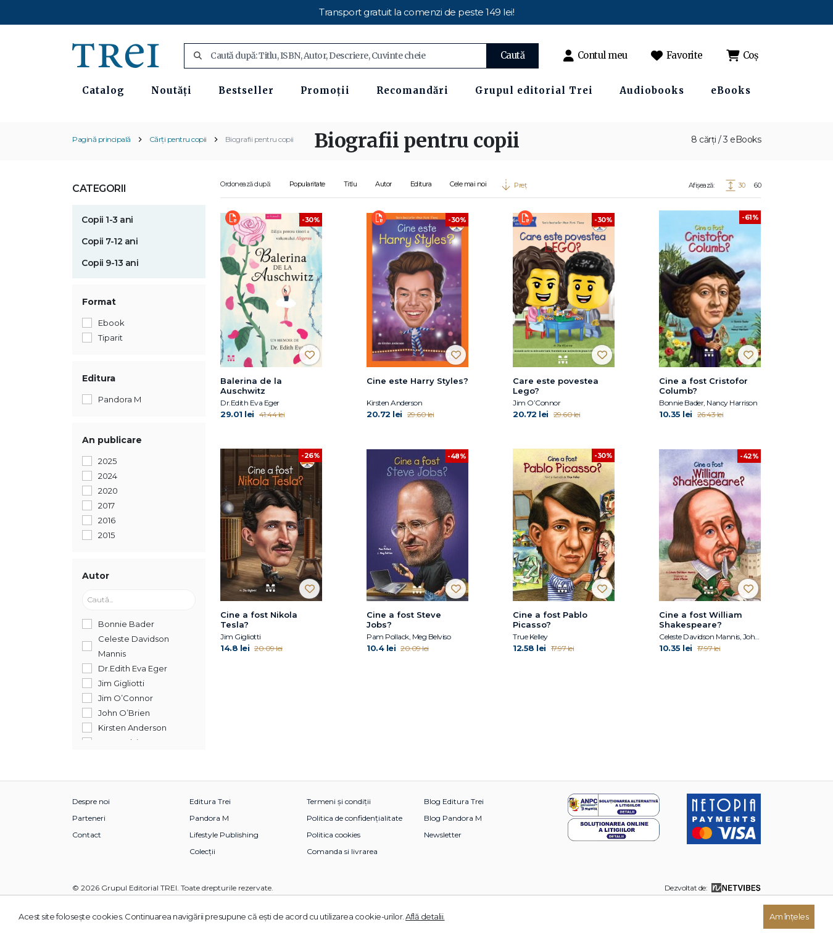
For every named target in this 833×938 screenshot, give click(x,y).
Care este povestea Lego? (556, 418)
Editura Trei (210, 834)
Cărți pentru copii (178, 171)
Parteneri (89, 850)
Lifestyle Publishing (224, 867)
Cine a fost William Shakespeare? (700, 653)
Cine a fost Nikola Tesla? (258, 653)
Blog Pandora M (453, 850)
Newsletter (443, 867)
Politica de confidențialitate (354, 850)
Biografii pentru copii (259, 171)
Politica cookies (333, 867)
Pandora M (209, 850)
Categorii (99, 221)
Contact (86, 867)
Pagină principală (101, 171)
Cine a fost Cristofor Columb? (703, 418)
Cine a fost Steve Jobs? (404, 653)
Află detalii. (425, 916)
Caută (512, 55)
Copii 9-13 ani (109, 295)
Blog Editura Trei (454, 834)
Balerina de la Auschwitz (251, 418)
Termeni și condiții (339, 834)
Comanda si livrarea (342, 884)
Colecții (202, 884)
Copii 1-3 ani (107, 252)
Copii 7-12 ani (109, 274)
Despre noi (91, 834)
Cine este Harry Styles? (417, 413)
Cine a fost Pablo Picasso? (550, 653)
